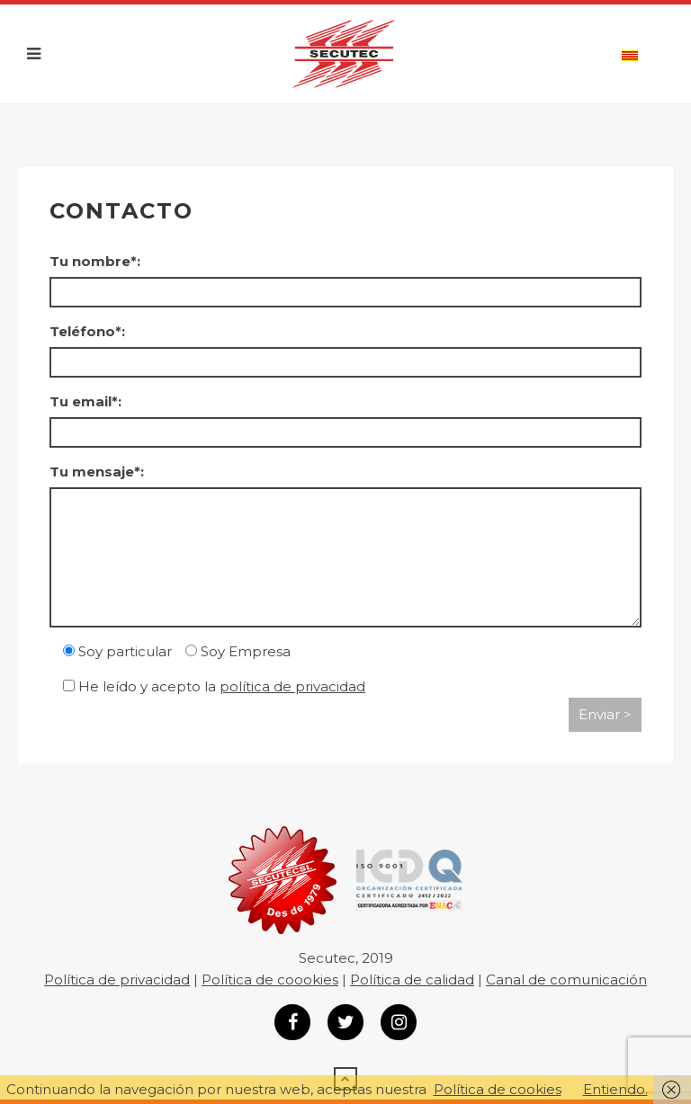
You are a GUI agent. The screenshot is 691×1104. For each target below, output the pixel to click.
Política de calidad (412, 979)
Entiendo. (615, 1089)
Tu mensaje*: (96, 471)
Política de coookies (270, 979)
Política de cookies (497, 1089)
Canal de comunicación (566, 979)
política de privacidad (292, 686)
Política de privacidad (117, 979)
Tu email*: (85, 401)
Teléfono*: (87, 331)
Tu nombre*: (94, 261)
